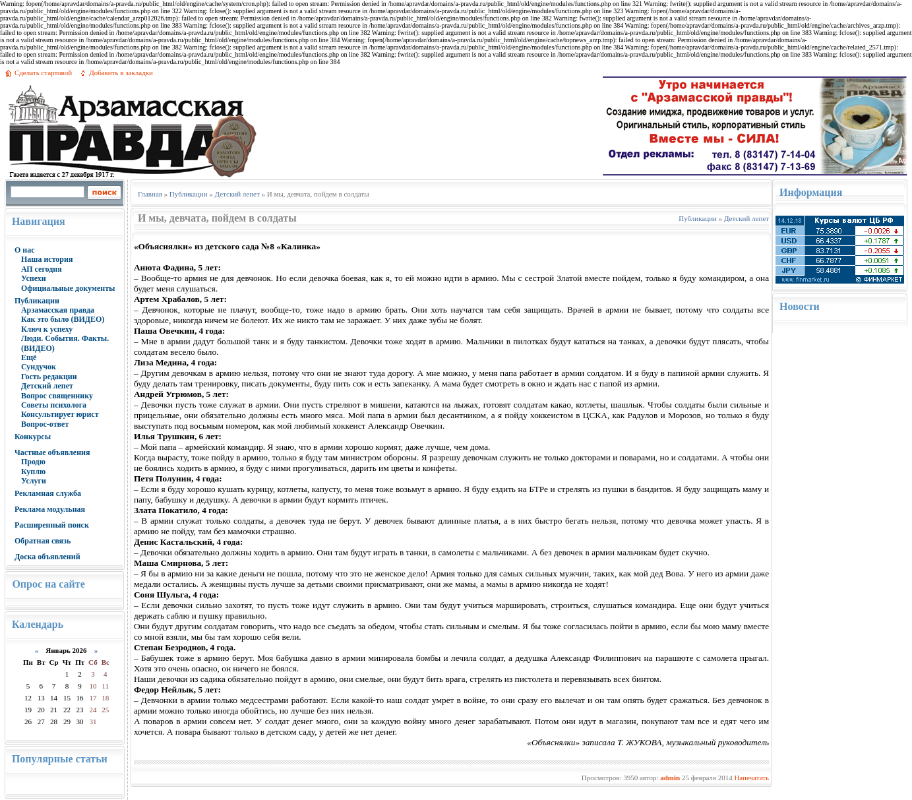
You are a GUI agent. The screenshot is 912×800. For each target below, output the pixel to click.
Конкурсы (33, 436)
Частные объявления (52, 452)
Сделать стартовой (43, 73)
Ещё (28, 357)
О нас (25, 250)
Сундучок (38, 366)
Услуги (33, 480)
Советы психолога (53, 405)
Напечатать (751, 778)
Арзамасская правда (57, 310)
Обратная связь (43, 540)
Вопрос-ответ (45, 424)
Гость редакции (49, 376)
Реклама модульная (50, 509)
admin (670, 778)
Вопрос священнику (57, 395)
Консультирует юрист (60, 414)
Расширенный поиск (52, 525)
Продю (33, 461)
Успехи (33, 278)
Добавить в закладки (121, 73)
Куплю (33, 471)
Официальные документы (68, 288)
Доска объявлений (47, 556)
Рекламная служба (48, 493)
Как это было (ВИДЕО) (62, 319)
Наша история (47, 259)
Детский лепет (47, 385)
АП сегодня (41, 269)
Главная (150, 194)
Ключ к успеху (47, 329)
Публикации (37, 300)
